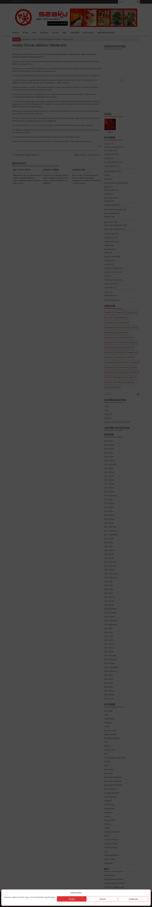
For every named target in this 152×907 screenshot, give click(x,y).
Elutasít (103, 899)
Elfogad (72, 899)
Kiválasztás (133, 899)
